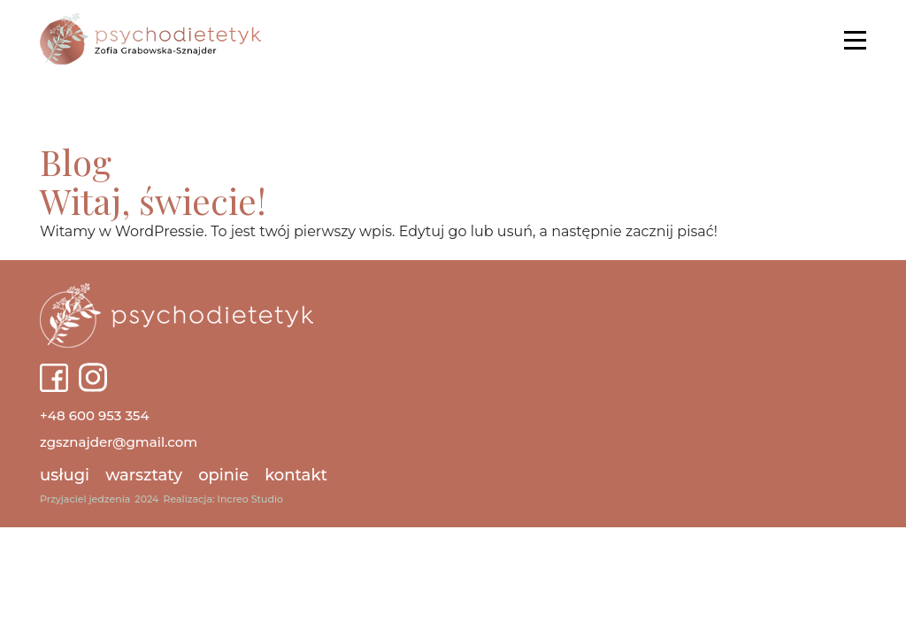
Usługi (64, 475)
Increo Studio (250, 499)
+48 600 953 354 (95, 415)
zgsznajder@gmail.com (118, 442)
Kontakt (296, 475)
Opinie (223, 475)
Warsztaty (143, 475)
